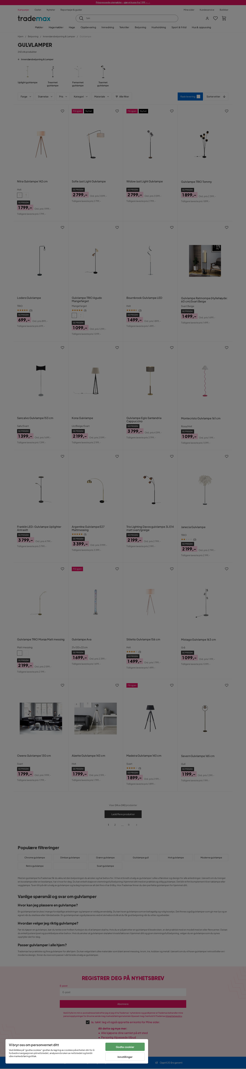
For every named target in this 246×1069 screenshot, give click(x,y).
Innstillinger (125, 1056)
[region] (76, 1051)
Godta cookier (125, 1046)
